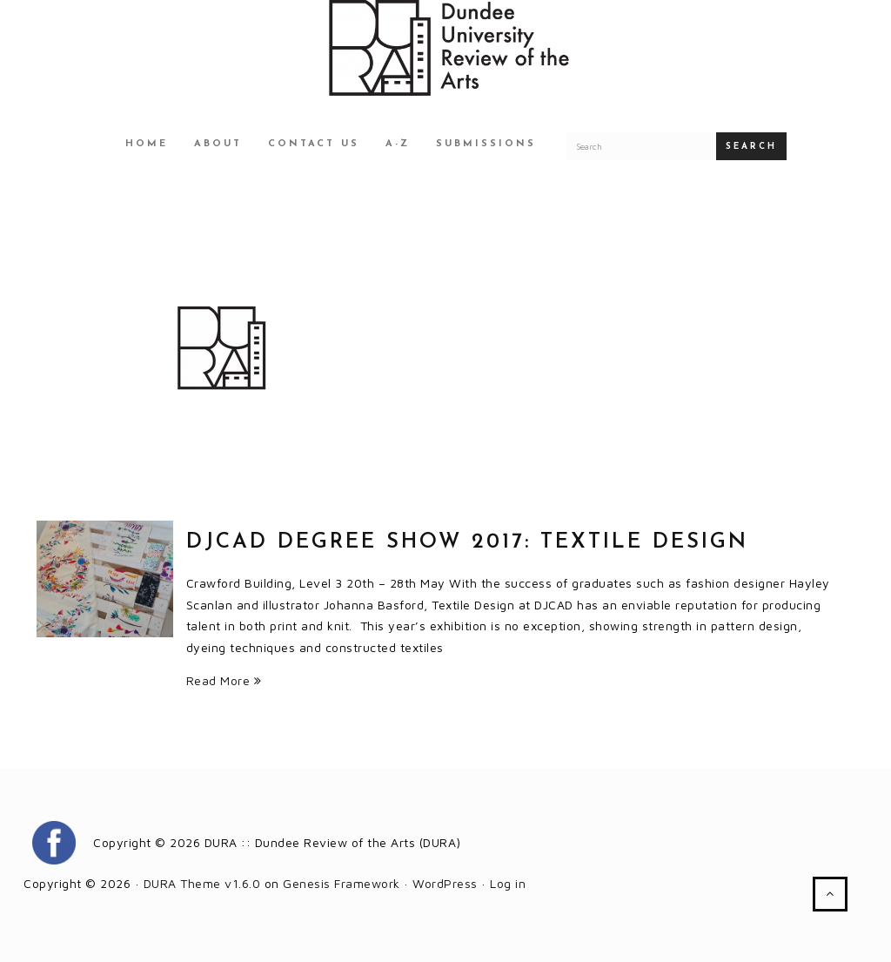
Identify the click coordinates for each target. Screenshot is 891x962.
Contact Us (313, 144)
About (218, 144)
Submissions (486, 144)
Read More (224, 680)
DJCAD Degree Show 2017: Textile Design (467, 542)
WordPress (445, 883)
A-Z (397, 144)
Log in (508, 883)
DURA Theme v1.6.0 (202, 883)
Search (751, 146)
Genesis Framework (341, 883)
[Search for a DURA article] (641, 146)
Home (146, 144)
